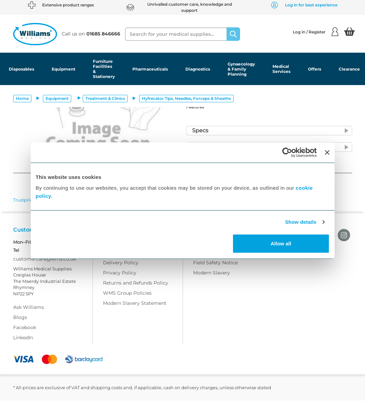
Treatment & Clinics (105, 98)
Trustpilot (23, 200)
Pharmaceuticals (150, 69)
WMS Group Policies (127, 293)
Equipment (63, 69)
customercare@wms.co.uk (44, 259)
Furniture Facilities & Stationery (104, 69)
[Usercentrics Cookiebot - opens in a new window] (287, 153)
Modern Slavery (211, 273)
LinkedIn (23, 338)
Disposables (21, 69)
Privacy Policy (119, 273)
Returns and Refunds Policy (135, 283)
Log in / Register (315, 31)
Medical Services (281, 69)
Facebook (24, 328)
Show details (300, 222)
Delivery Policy (120, 263)
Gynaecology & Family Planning (241, 69)
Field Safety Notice (215, 263)
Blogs (20, 318)
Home (22, 98)
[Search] (233, 34)
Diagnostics (197, 69)
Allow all (281, 243)
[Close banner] (327, 152)
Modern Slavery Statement (134, 303)
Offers (314, 69)
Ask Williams (28, 307)
